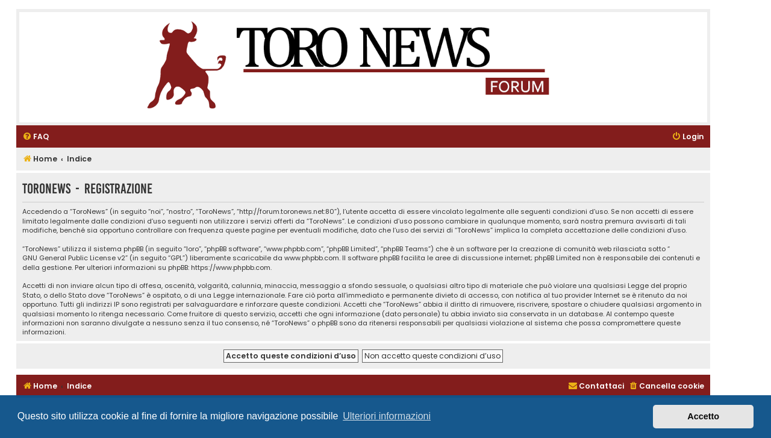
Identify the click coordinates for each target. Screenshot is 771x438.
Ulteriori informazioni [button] (387, 416)
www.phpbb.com (311, 258)
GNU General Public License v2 (73, 258)
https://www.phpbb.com (230, 267)
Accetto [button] (703, 416)
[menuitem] (35, 137)
